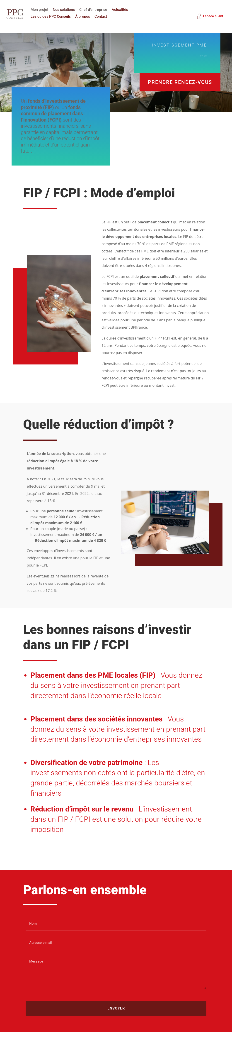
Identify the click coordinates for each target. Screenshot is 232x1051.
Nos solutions (68, 9)
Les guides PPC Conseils (54, 16)
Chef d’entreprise (97, 9)
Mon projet (43, 9)
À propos (86, 16)
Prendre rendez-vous (180, 89)
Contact (104, 16)
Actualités (124, 9)
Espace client (207, 16)
